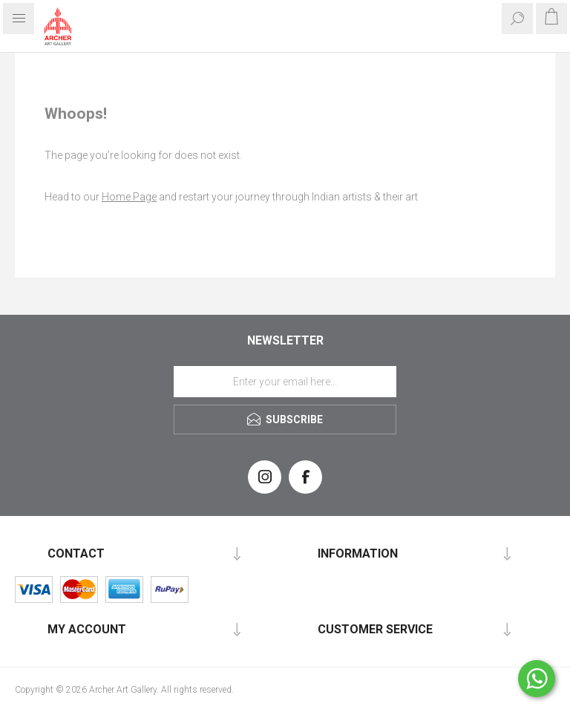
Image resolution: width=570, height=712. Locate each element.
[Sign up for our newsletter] (285, 381)
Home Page (129, 197)
